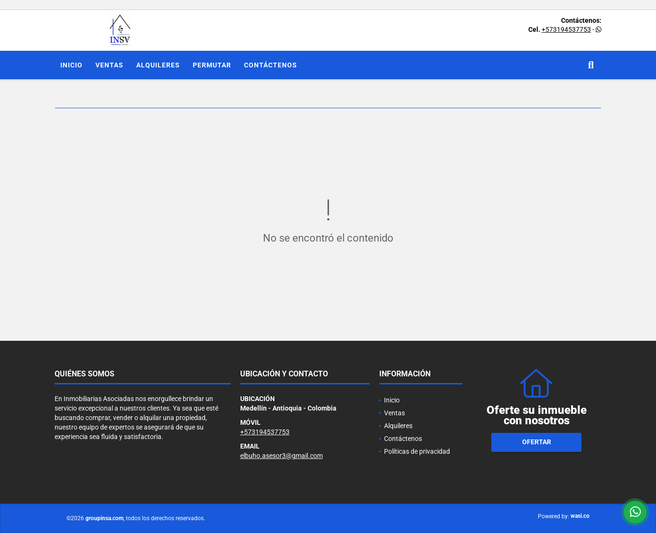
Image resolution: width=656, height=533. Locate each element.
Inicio (71, 65)
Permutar (212, 65)
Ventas (109, 65)
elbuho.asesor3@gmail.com (281, 455)
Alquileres (158, 65)
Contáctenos (270, 65)
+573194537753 (566, 29)
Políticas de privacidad (417, 451)
